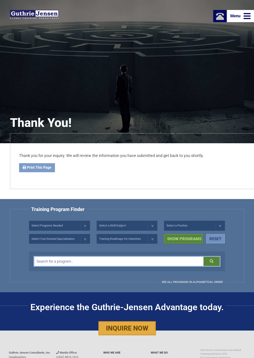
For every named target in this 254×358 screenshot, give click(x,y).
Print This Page (37, 167)
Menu (240, 16)
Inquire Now (127, 328)
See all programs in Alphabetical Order (192, 282)
